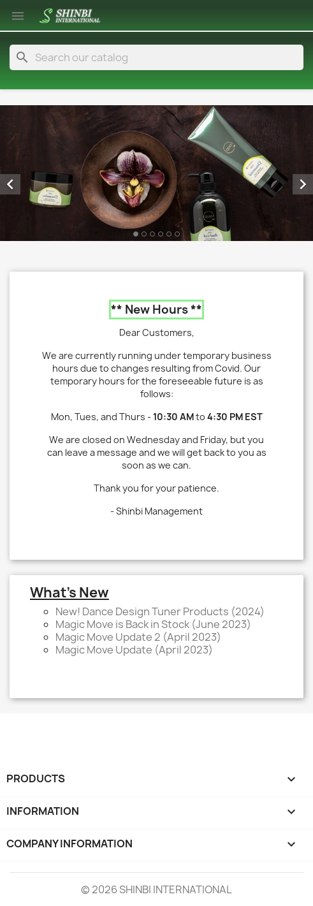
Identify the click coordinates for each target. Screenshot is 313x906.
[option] (156, 173)
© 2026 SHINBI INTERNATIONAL (156, 889)
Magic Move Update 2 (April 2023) (138, 637)
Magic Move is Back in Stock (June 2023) (153, 624)
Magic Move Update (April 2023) (134, 650)
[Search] (156, 57)
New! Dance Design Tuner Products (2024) (160, 611)
